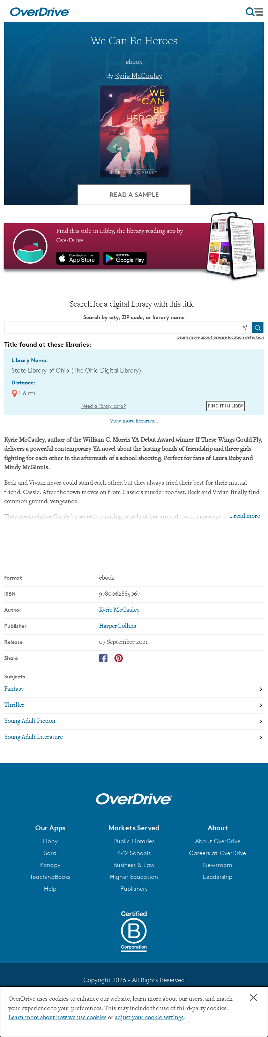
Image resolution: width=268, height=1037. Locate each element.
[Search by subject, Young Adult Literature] (134, 737)
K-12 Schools (134, 853)
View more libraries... (134, 421)
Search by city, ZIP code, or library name (134, 317)
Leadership (217, 876)
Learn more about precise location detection (220, 337)
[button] (50, 828)
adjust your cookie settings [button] (149, 1018)
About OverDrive (217, 841)
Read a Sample (134, 195)
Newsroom (218, 864)
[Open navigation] (254, 12)
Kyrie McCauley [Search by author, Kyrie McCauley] (138, 75)
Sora (50, 853)
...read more (245, 517)
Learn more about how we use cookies (57, 1018)
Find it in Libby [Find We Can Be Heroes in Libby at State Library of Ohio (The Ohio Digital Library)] (225, 406)
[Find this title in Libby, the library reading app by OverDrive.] (134, 246)
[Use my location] (244, 327)
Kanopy (50, 864)
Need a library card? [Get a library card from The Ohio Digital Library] (103, 406)
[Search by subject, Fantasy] (134, 690)
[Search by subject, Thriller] (134, 706)
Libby (50, 841)
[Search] (257, 327)
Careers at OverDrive (217, 853)
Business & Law (134, 864)
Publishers (134, 888)
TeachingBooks (50, 876)
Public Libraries (134, 841)
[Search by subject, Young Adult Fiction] (134, 722)
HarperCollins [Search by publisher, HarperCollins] (117, 626)
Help (50, 888)
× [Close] (253, 998)
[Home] (40, 11)
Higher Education (134, 876)
